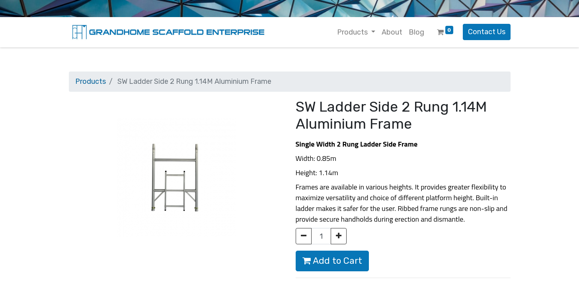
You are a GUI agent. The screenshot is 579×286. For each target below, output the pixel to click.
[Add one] (339, 236)
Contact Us (486, 31)
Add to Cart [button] (332, 260)
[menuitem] (391, 32)
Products (90, 81)
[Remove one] (304, 236)
